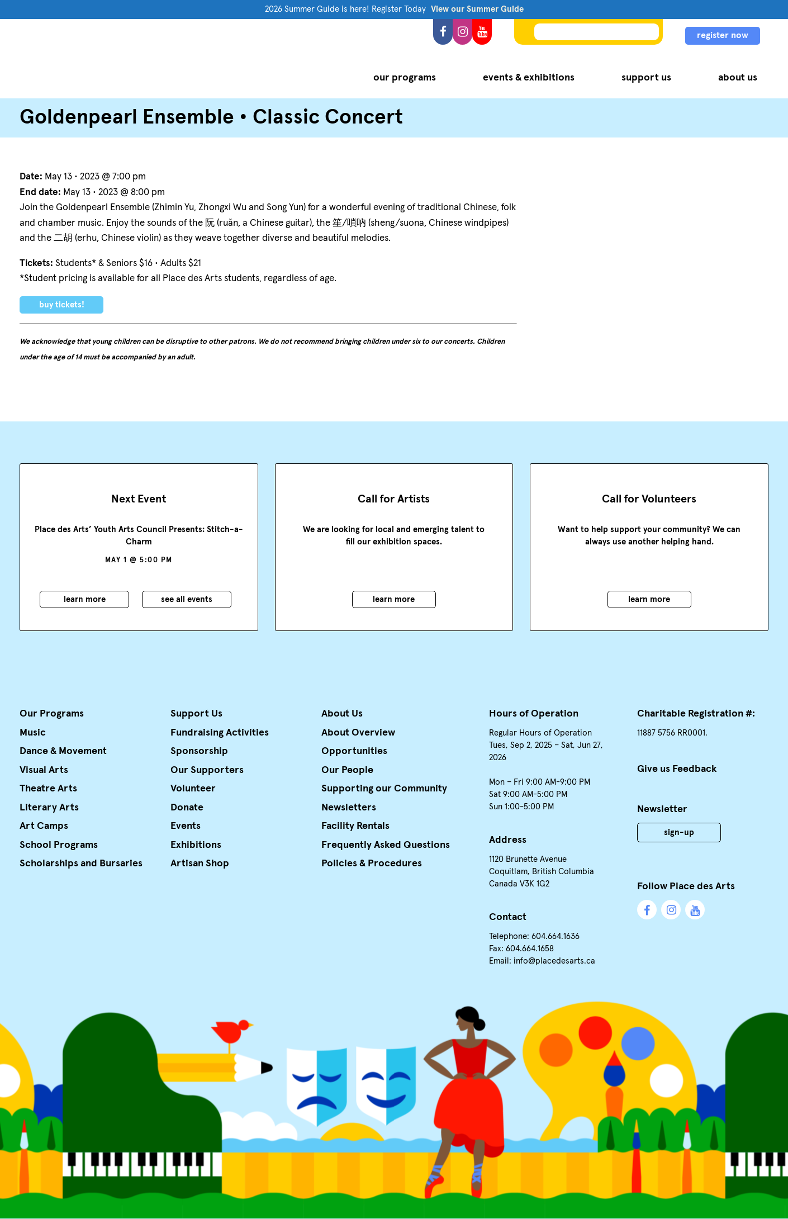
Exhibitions (195, 845)
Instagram (462, 32)
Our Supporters (207, 770)
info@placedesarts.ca (554, 961)
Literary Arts (49, 808)
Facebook (443, 32)
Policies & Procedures (371, 863)
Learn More (85, 599)
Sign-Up (679, 832)
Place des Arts (116, 58)
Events (185, 826)
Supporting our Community (384, 789)
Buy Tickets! (61, 305)
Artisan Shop (199, 863)
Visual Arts (44, 770)
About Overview (358, 733)
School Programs (59, 845)
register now (722, 35)
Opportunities (354, 751)
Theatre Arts (48, 789)
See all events (186, 599)
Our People (347, 770)
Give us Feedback (677, 769)
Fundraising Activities (219, 733)
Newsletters (348, 808)
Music (33, 733)
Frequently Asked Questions (385, 845)
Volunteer (193, 789)
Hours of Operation (533, 714)
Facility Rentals (355, 826)
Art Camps (44, 826)
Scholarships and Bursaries (81, 863)
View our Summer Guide (477, 9)
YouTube (482, 32)
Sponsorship (199, 751)
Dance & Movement (63, 751)
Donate (186, 808)
